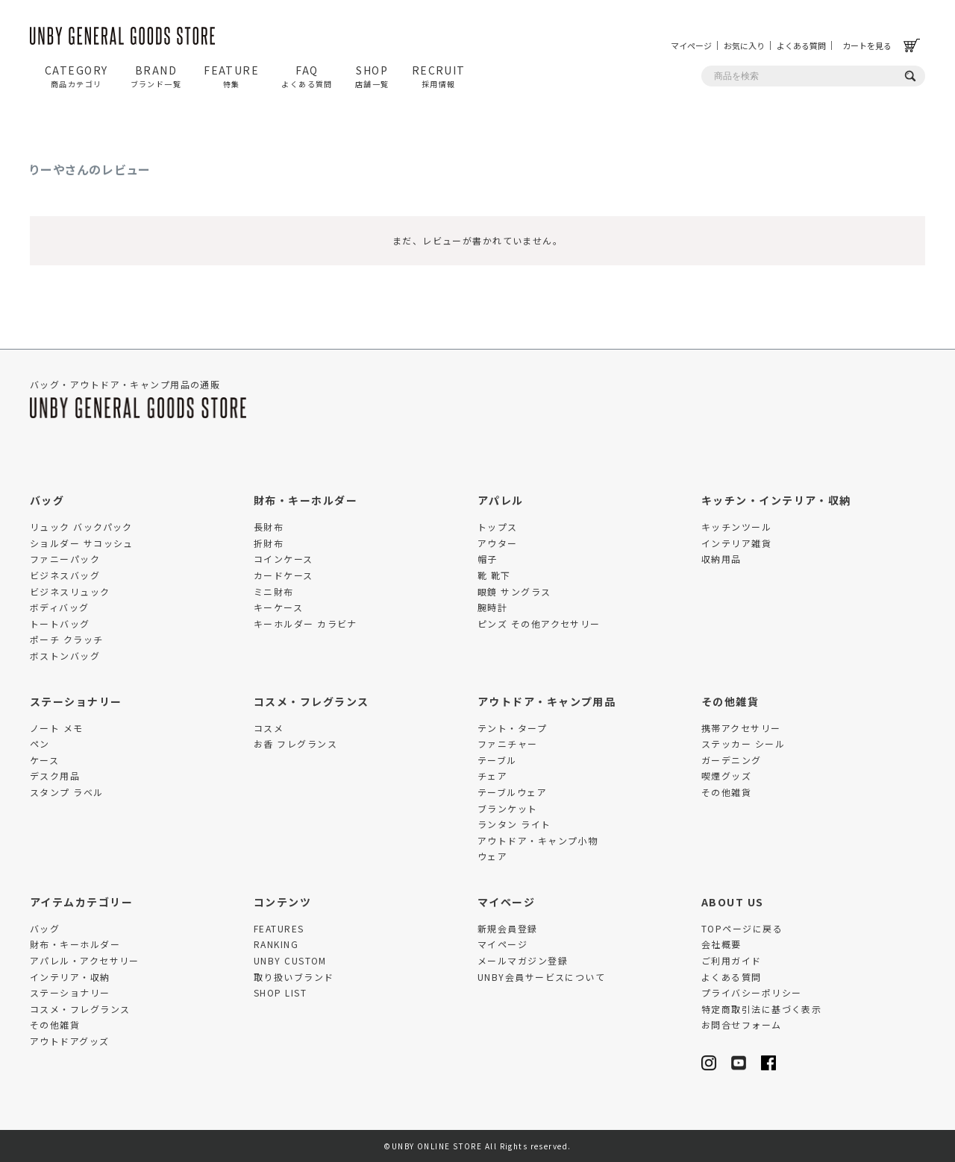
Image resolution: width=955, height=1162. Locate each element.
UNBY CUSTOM (290, 960)
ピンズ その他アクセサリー (539, 623)
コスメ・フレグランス (311, 701)
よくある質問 (801, 45)
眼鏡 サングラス (514, 591)
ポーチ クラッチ (67, 639)
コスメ (269, 727)
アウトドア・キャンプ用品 (547, 701)
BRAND (156, 76)
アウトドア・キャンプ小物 (538, 840)
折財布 (269, 543)
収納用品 (721, 558)
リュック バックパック (81, 526)
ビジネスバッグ (65, 575)
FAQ (307, 76)
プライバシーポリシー (751, 992)
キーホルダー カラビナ (305, 623)
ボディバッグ (60, 607)
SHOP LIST (280, 992)
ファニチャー (508, 743)
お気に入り (744, 45)
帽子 (488, 558)
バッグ (47, 500)
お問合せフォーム (741, 1024)
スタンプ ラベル (67, 792)
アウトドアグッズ (70, 1041)
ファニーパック (65, 558)
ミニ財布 (274, 591)
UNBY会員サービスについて (541, 976)
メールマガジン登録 (523, 960)
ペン (40, 743)
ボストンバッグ (65, 655)
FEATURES (279, 928)
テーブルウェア (512, 792)
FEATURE (231, 76)
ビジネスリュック (70, 591)
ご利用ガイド (731, 960)
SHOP (372, 76)
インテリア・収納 (70, 976)
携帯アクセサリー (741, 727)
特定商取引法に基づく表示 (761, 1008)
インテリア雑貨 (736, 543)
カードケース (283, 575)
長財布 (269, 526)
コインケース (283, 558)
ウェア (492, 856)
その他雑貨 (730, 701)
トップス (498, 526)
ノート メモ (57, 727)
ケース (44, 760)
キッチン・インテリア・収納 (776, 500)
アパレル (501, 500)
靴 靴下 (494, 575)
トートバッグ (60, 623)
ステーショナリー (76, 701)
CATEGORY (76, 76)
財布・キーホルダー (305, 500)
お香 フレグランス (295, 743)
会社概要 (721, 944)
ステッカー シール (743, 743)
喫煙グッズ (726, 775)
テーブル (497, 760)
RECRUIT (439, 76)
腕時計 (492, 607)
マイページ (691, 45)
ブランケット (508, 808)
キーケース (278, 607)
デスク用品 (55, 775)
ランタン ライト (514, 824)
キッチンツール (736, 526)
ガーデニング (731, 760)
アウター (498, 543)
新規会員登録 (508, 928)
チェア (492, 775)
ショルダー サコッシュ (82, 543)
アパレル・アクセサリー (85, 960)
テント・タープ (512, 727)
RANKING (276, 944)
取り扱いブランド (294, 976)
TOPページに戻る (742, 928)
